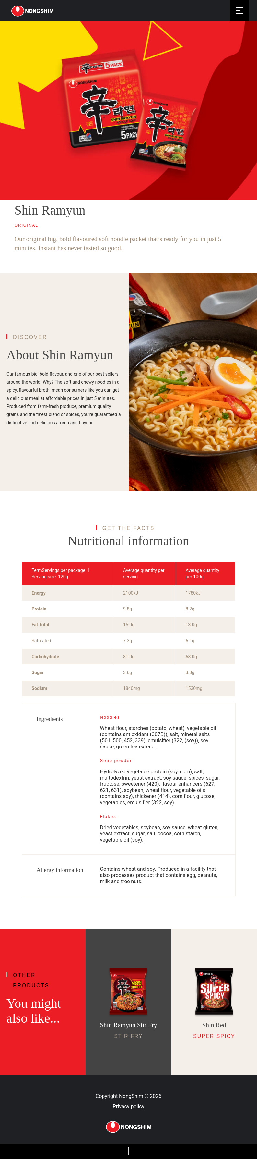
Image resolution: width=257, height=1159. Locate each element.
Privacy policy (129, 1107)
